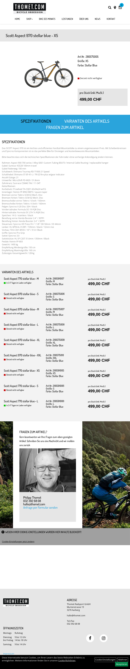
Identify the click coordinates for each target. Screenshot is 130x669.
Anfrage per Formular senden (40, 507)
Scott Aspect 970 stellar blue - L (21, 324)
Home (17, 18)
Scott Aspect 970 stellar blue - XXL (22, 355)
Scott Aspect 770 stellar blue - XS (22, 370)
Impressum (8, 653)
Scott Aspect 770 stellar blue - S (21, 386)
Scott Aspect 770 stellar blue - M (21, 278)
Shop (29, 18)
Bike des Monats (47, 18)
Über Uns (83, 18)
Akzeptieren (121, 664)
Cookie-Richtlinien (66, 660)
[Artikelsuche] (109, 8)
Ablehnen (122, 659)
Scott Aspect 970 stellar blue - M (21, 309)
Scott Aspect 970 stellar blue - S (21, 294)
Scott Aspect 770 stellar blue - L (21, 401)
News (97, 18)
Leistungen (67, 18)
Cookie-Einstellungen (105, 659)
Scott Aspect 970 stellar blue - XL (22, 340)
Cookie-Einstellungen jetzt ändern (18, 541)
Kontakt (111, 18)
